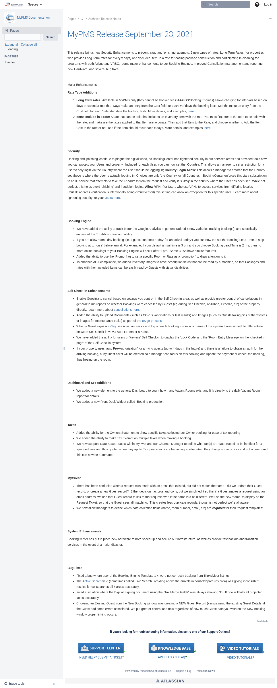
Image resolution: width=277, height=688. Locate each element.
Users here (112, 197)
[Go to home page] (14, 4)
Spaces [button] (33, 4)
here (191, 111)
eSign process (152, 320)
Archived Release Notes (104, 19)
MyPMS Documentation (33, 17)
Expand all (11, 44)
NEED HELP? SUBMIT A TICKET (101, 657)
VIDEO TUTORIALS (240, 657)
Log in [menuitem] (268, 4)
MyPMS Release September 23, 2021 (131, 34)
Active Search (91, 581)
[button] (257, 4)
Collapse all (29, 44)
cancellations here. (127, 309)
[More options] (270, 19)
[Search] (204, 4)
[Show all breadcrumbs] (81, 19)
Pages (72, 19)
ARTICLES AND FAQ (172, 657)
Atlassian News (206, 670)
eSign (113, 326)
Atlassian (170, 681)
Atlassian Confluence (152, 670)
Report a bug (183, 670)
